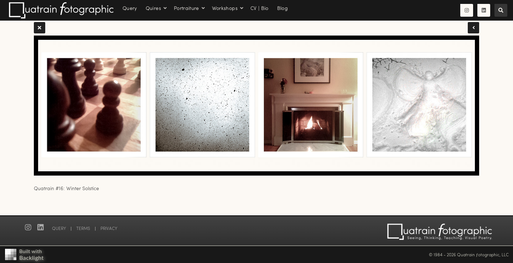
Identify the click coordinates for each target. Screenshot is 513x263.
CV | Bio (259, 8)
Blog (282, 8)
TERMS (83, 228)
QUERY (59, 228)
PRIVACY (108, 228)
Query (130, 8)
